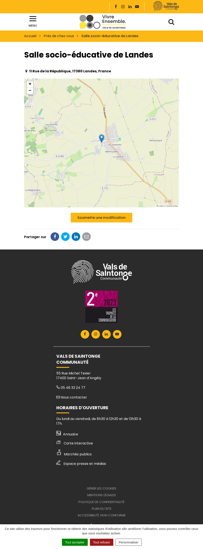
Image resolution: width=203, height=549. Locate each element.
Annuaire (67, 434)
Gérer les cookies (101, 488)
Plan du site (101, 508)
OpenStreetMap (172, 206)
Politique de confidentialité (101, 502)
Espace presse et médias (81, 463)
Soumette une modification (101, 217)
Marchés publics (74, 454)
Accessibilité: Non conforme (102, 515)
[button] (101, 138)
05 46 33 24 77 (70, 387)
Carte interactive (74, 443)
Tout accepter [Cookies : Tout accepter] (75, 542)
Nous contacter (71, 397)
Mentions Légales (101, 495)
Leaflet (160, 206)
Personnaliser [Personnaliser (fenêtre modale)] (128, 542)
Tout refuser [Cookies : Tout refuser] (101, 542)
